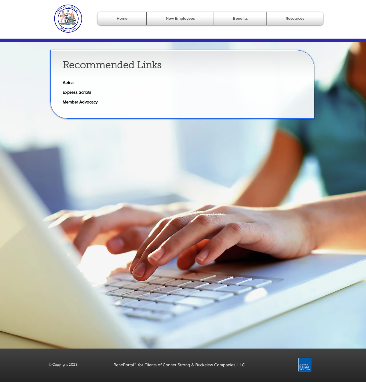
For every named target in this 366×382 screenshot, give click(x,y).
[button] (240, 18)
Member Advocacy (80, 102)
